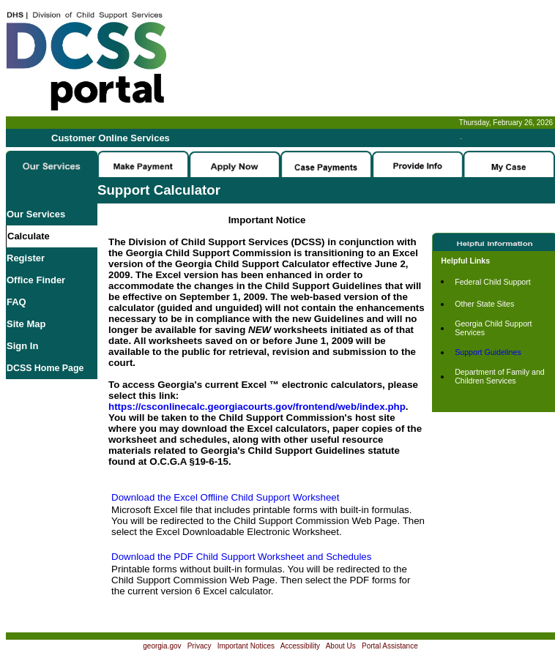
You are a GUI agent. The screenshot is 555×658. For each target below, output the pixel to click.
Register (26, 258)
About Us (341, 646)
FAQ (16, 301)
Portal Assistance (390, 646)
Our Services (36, 214)
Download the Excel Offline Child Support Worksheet (225, 497)
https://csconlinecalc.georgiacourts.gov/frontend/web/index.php (257, 406)
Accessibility (300, 646)
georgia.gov (162, 646)
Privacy (199, 646)
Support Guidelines (488, 352)
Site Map (26, 323)
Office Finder (36, 279)
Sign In (22, 345)
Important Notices (246, 646)
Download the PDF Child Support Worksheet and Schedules (241, 556)
